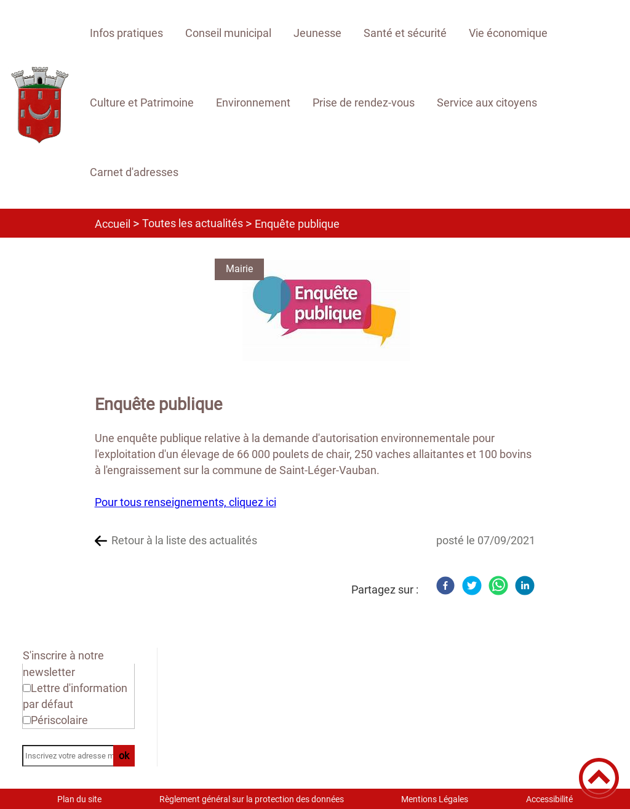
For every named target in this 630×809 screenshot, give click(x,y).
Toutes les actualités (192, 223)
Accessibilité (549, 799)
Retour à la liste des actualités (184, 540)
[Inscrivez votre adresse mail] (73, 756)
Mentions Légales (434, 799)
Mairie (239, 269)
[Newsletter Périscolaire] (27, 720)
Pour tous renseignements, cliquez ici (185, 502)
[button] (599, 778)
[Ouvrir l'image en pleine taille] (326, 311)
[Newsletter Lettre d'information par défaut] (27, 688)
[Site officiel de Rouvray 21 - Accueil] (39, 104)
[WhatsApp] (498, 585)
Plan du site (79, 799)
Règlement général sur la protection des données (251, 799)
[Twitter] (471, 585)
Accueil (112, 223)
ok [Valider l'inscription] (124, 756)
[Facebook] (445, 585)
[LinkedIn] (524, 585)
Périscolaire (59, 720)
